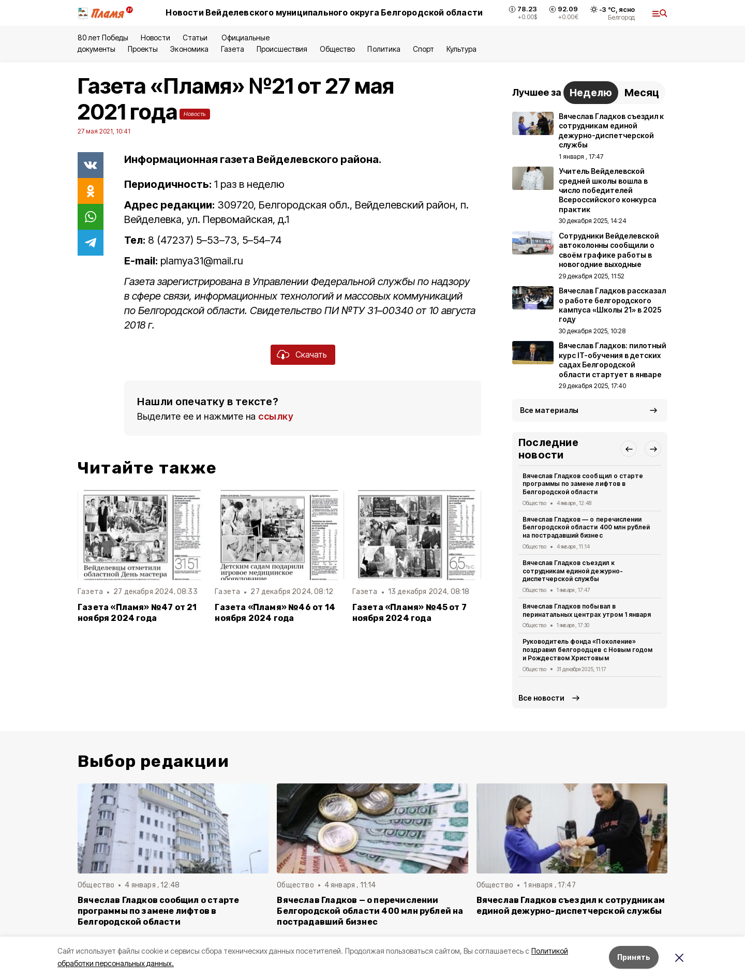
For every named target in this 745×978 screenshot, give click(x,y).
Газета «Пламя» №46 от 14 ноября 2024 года (275, 612)
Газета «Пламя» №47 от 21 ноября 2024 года (137, 612)
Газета (232, 49)
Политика (383, 49)
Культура (461, 49)
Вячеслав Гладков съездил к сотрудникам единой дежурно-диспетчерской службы (573, 571)
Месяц (641, 92)
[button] (628, 448)
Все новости (541, 697)
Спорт (423, 49)
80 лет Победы (103, 37)
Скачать (311, 354)
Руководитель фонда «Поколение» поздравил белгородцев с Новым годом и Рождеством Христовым (587, 650)
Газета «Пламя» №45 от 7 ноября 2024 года (409, 612)
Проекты (143, 49)
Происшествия (282, 49)
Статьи (196, 37)
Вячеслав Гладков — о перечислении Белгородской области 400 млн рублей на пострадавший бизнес (586, 527)
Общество (337, 49)
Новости (155, 37)
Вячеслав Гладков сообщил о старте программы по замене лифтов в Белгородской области (583, 484)
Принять (633, 957)
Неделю (591, 92)
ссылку (275, 416)
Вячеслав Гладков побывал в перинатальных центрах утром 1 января (587, 610)
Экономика (189, 49)
